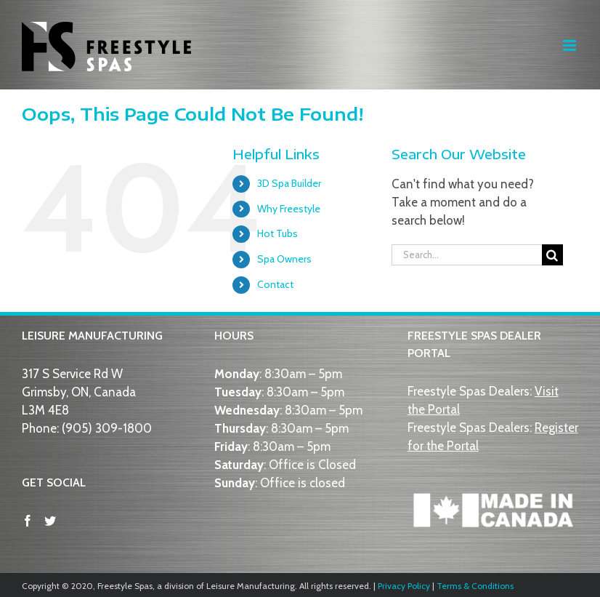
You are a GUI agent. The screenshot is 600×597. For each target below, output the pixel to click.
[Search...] (466, 254)
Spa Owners (284, 258)
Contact (275, 284)
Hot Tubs (277, 233)
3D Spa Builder (289, 183)
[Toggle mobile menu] (570, 45)
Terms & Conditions (475, 585)
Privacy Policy (404, 585)
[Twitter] (50, 520)
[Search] (552, 254)
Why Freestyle (288, 208)
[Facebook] (27, 520)
